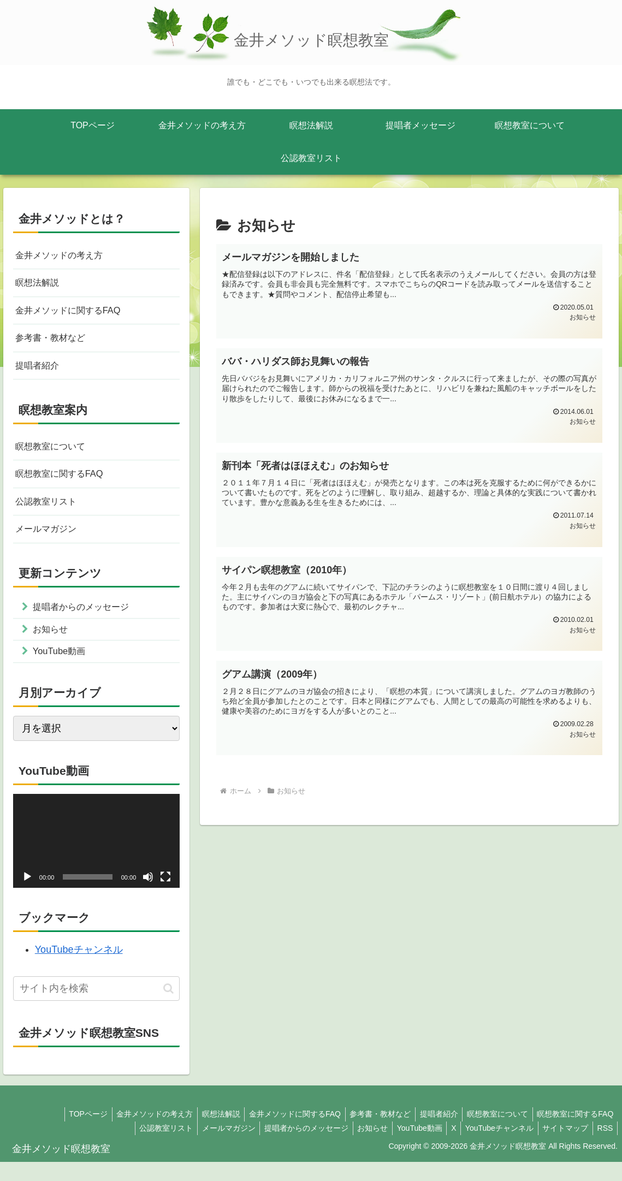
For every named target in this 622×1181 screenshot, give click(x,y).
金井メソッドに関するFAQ (74, 314)
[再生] (27, 896)
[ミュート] (148, 896)
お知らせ (358, 1146)
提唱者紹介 (39, 372)
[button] (168, 1007)
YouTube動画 (408, 1146)
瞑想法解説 (39, 285)
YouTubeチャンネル (79, 968)
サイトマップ (561, 1146)
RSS (604, 1146)
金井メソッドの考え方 (64, 256)
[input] (96, 1007)
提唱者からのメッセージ (290, 1146)
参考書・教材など (54, 343)
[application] (96, 860)
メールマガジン (49, 542)
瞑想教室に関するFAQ (64, 484)
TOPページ (69, 1133)
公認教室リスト (49, 513)
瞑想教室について (54, 454)
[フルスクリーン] (165, 896)
